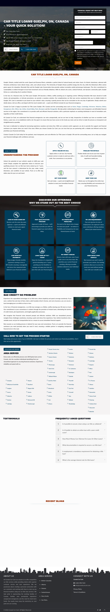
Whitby (50, 396)
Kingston (91, 364)
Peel (90, 372)
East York (71, 388)
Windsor (71, 353)
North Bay (71, 384)
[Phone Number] (90, 47)
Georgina (9, 380)
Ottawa (91, 384)
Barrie (49, 384)
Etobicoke (71, 357)
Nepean (30, 380)
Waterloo (98, 106)
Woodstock (51, 388)
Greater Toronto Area (54, 349)
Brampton (42, 109)
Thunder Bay (92, 349)
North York (51, 368)
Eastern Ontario (53, 357)
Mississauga (52, 364)
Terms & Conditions (79, 592)
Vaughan (9, 388)
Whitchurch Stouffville (12, 384)
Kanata (29, 392)
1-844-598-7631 (80, 583)
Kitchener (92, 106)
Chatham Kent (93, 404)
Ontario (43, 588)
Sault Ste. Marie (52, 380)
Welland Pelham (53, 376)
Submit (78, 63)
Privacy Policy (77, 589)
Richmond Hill (31, 400)
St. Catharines (72, 368)
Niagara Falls (31, 388)
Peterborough (31, 404)
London (71, 349)
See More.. (44, 600)
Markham (91, 357)
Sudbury (30, 396)
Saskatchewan (45, 592)
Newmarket (92, 392)
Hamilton (91, 388)
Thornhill (71, 380)
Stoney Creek (92, 396)
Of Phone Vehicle (79, 39)
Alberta (43, 584)
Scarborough (52, 372)
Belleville (91, 411)
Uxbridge (9, 404)
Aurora (9, 392)
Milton (17, 109)
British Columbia (46, 580)
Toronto (51, 361)
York (49, 400)
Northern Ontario (53, 353)
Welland (71, 400)
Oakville (71, 376)
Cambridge (85, 106)
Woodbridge (72, 404)
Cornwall (71, 392)
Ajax (70, 396)
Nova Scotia (45, 596)
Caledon (91, 376)
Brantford (30, 384)
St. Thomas (92, 380)
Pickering (91, 400)
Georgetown (7, 109)
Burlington (71, 372)
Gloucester (92, 407)
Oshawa (91, 353)
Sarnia (49, 392)
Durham (9, 400)
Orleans (50, 404)
